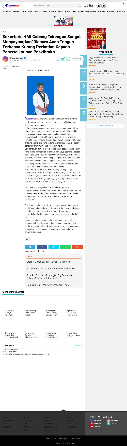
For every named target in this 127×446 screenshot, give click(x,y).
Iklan (60, 439)
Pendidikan (70, 12)
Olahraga (60, 12)
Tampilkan (77, 345)
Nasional (70, 421)
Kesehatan (28, 421)
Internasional (8, 421)
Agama (50, 12)
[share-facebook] (58, 59)
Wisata (48, 430)
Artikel (81, 12)
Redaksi (80, 439)
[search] (57, 5)
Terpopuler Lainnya (106, 119)
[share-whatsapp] (68, 59)
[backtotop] (63, 412)
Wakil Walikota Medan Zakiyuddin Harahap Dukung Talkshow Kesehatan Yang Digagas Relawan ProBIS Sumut (108, 87)
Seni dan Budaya (51, 427)
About (46, 439)
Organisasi (21, 12)
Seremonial (71, 427)
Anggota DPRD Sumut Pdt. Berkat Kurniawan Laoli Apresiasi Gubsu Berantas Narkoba (107, 61)
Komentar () (77, 59)
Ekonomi (109, 12)
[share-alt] (30, 247)
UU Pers (72, 439)
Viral (26, 430)
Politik (101, 12)
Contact (53, 439)
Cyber (65, 439)
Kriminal (41, 12)
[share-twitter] (63, 59)
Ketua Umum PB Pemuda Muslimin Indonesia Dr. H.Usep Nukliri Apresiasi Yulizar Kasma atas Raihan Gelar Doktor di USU (108, 100)
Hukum (31, 12)
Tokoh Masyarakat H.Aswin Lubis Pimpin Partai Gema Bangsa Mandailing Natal (108, 72)
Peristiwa (6, 427)
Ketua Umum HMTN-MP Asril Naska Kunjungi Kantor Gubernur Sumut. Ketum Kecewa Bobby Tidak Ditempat (109, 112)
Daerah (11, 12)
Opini (118, 12)
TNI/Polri (91, 12)
